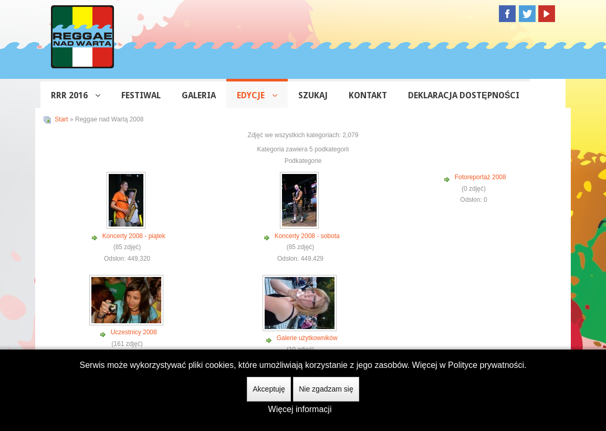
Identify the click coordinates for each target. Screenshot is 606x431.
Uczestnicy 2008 (134, 332)
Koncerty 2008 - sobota (307, 236)
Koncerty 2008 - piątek (133, 236)
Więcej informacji (300, 409)
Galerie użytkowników (307, 338)
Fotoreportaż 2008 (480, 177)
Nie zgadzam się (326, 389)
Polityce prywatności (486, 365)
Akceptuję (269, 389)
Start (61, 119)
